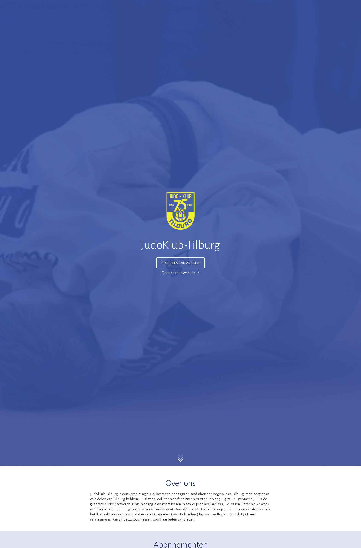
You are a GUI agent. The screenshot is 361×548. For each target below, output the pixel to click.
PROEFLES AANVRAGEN (180, 263)
